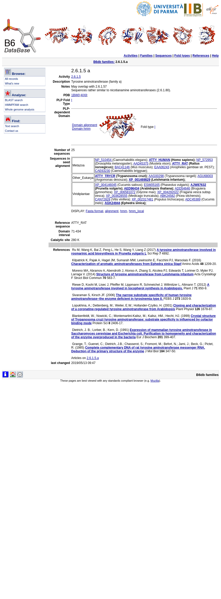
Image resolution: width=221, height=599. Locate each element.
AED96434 (131, 188)
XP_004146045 (106, 185)
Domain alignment (84, 125)
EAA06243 (161, 167)
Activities (130, 55)
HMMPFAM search (16, 104)
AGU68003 (205, 176)
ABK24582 (167, 196)
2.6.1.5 (76, 77)
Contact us (11, 130)
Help (215, 55)
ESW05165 (152, 185)
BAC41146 (122, 167)
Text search (12, 126)
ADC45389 (192, 199)
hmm (123, 211)
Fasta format (94, 211)
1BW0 (75, 95)
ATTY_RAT (180, 163)
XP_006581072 (125, 192)
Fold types (182, 55)
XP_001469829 (139, 179)
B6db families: (104, 62)
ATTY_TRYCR (105, 176)
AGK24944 (112, 203)
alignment (111, 211)
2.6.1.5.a (93, 358)
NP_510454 (103, 160)
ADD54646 (182, 188)
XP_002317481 (142, 199)
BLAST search (14, 100)
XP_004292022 (168, 192)
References (200, 55)
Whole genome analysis (19, 109)
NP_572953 (204, 160)
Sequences (163, 55)
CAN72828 (102, 199)
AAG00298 (156, 176)
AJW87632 (198, 185)
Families (146, 55)
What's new (12, 83)
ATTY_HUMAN (159, 160)
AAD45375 (140, 163)
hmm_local (136, 211)
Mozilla (155, 380)
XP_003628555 (117, 196)
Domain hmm (81, 129)
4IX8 (84, 95)
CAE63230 (102, 171)
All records (11, 78)
